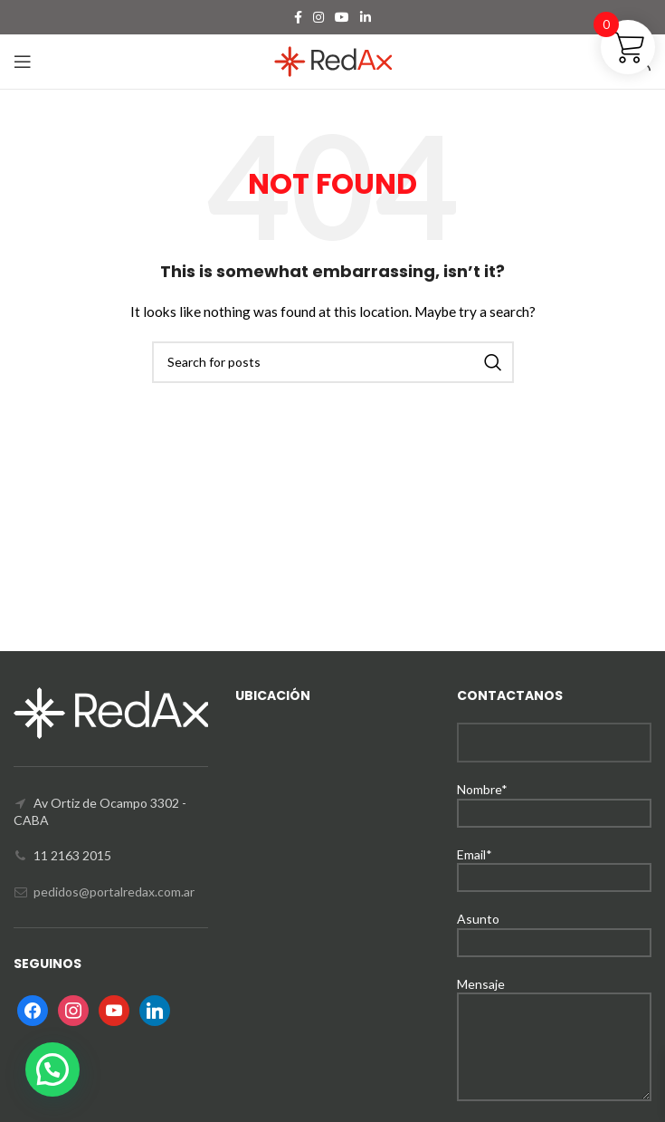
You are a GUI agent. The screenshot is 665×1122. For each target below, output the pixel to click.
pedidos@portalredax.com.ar (114, 891)
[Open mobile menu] (23, 61)
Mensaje (554, 1014)
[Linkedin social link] (365, 17)
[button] (52, 1069)
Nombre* (554, 800)
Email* (554, 865)
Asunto (554, 929)
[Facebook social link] (298, 17)
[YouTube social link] (342, 17)
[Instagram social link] (318, 17)
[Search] (333, 362)
